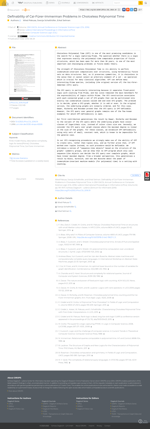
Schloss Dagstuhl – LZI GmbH (62, 426)
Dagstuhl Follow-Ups (16, 409)
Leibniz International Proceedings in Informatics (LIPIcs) (50, 30)
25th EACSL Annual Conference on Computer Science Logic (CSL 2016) (58, 27)
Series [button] (50, 3)
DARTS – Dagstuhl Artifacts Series (55, 404)
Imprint (91, 426)
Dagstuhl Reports (49, 406)
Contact (107, 426)
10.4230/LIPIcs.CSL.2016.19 (27, 121)
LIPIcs (11, 404)
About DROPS (81, 426)
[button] (30, 3)
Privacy (99, 426)
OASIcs (11, 406)
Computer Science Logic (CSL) (43, 32)
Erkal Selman (63, 20)
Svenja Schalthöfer (46, 20)
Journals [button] (64, 3)
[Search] (126, 3)
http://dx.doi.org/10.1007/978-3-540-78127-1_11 (96, 237)
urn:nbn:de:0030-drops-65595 (29, 124)
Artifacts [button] (97, 3)
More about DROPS (16, 391)
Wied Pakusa (29, 20)
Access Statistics (19, 158)
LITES (45, 411)
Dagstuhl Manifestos (50, 409)
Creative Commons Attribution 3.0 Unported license (46, 36)
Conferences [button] (81, 3)
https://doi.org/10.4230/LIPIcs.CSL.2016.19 (72, 190)
